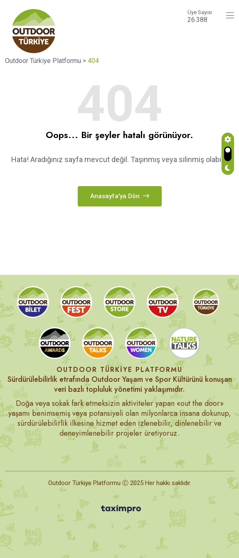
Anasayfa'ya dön (119, 196)
